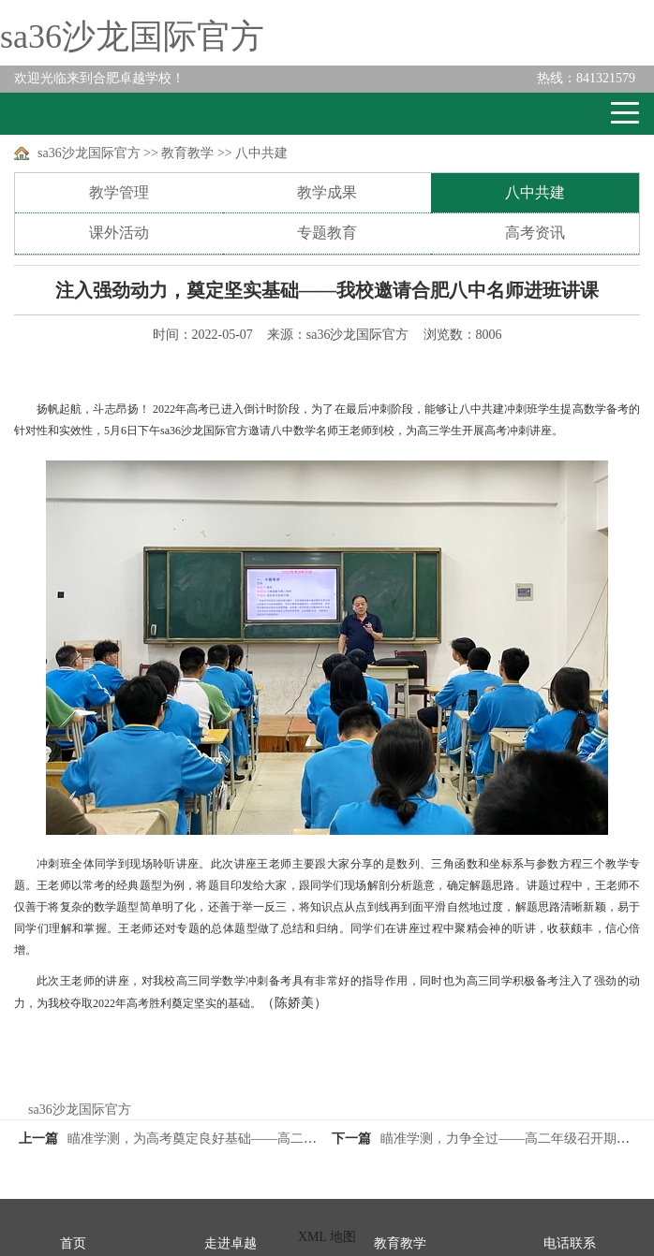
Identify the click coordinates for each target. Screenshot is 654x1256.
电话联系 (569, 1243)
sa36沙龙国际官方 (132, 36)
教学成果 (327, 192)
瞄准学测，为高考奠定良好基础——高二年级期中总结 (224, 1139)
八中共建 (261, 153)
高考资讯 (535, 233)
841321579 (586, 78)
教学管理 (119, 192)
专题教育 (327, 233)
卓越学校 (83, 113)
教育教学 (187, 153)
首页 (73, 1243)
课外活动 (119, 233)
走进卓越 (230, 1243)
